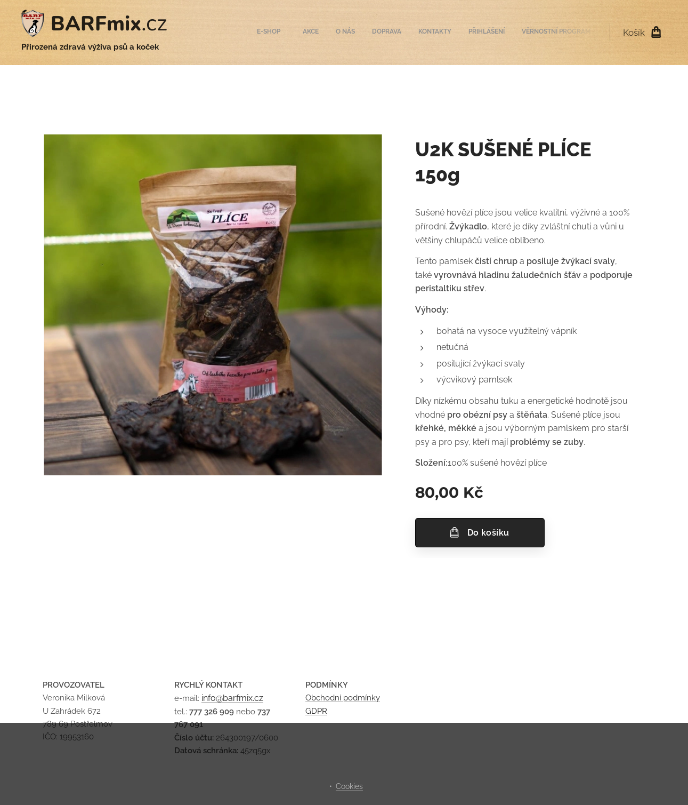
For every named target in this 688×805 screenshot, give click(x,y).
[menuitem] (488, 32)
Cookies (349, 786)
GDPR (316, 711)
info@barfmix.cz (232, 699)
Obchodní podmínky (342, 698)
